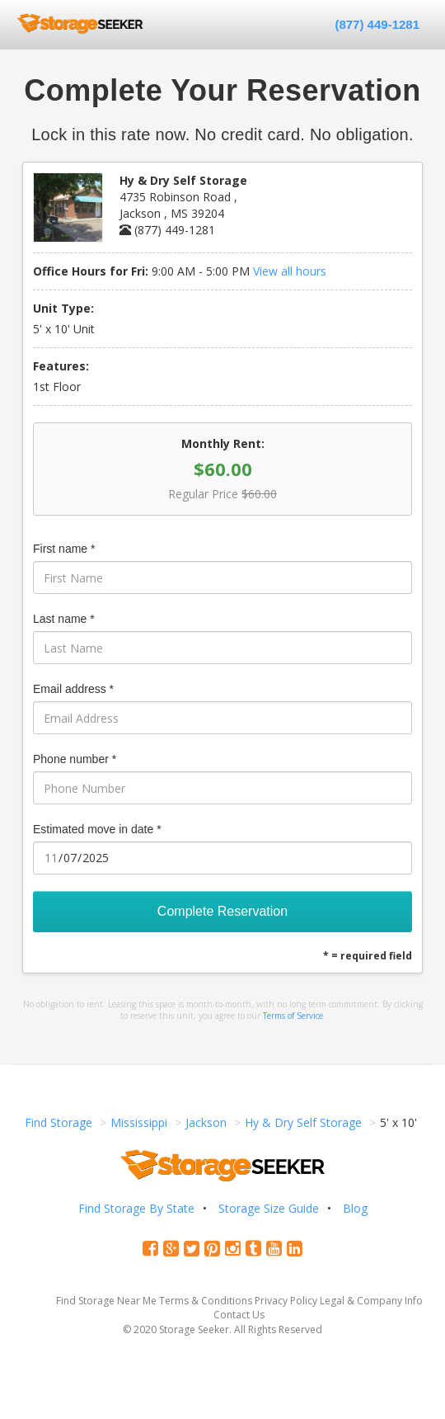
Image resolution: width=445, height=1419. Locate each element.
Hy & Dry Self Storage (303, 1122)
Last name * (64, 618)
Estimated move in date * (97, 829)
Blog (355, 1208)
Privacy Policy (286, 1301)
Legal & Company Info (371, 1301)
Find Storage (58, 1122)
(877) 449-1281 (377, 24)
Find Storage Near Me (106, 1301)
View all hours (289, 271)
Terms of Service (293, 1015)
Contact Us (239, 1315)
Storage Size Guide (268, 1208)
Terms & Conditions (205, 1301)
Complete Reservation (222, 911)
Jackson (206, 1122)
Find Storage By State (136, 1208)
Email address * (73, 688)
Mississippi (138, 1122)
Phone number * (74, 759)
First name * (64, 548)
